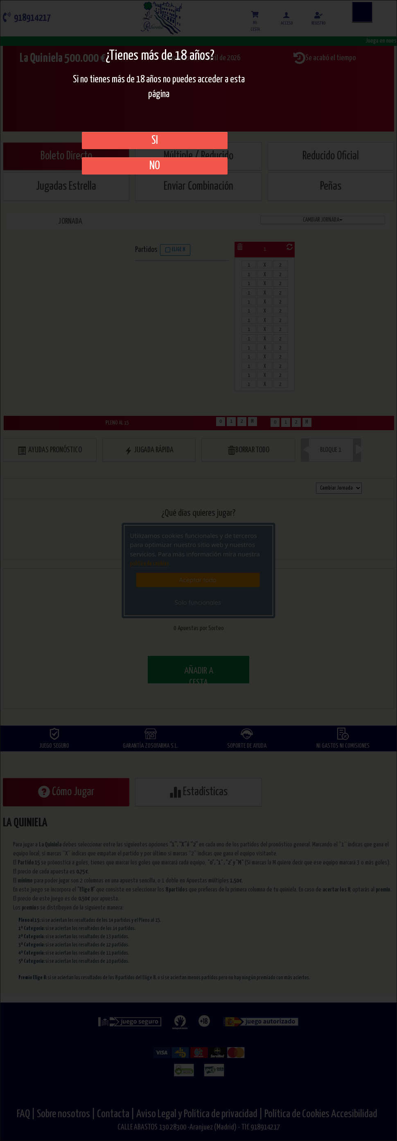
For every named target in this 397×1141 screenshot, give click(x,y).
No (154, 166)
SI (154, 140)
